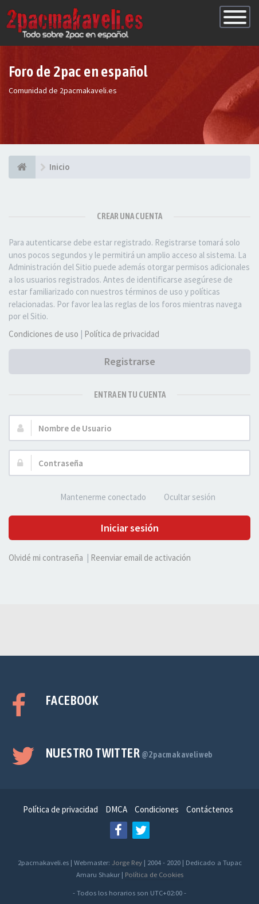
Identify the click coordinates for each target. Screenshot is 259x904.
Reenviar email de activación (141, 557)
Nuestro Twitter (129, 753)
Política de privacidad (121, 333)
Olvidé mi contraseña (46, 557)
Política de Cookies (154, 874)
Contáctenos (209, 809)
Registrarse (129, 361)
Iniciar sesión (130, 527)
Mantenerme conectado (97, 497)
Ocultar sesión (183, 497)
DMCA (116, 809)
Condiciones (157, 809)
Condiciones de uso (44, 333)
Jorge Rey (127, 862)
